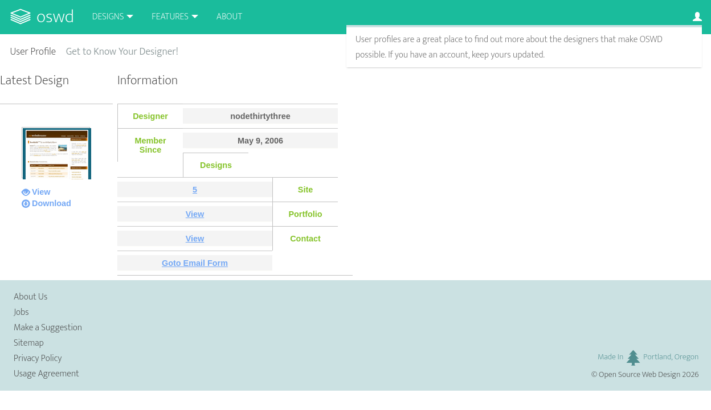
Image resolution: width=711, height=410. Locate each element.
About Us (30, 297)
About (229, 16)
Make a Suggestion (48, 327)
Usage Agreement (46, 374)
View (41, 191)
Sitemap (29, 343)
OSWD (55, 17)
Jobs (21, 312)
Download (51, 203)
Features (170, 16)
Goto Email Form (195, 263)
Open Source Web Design (639, 375)
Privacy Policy (38, 358)
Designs (108, 16)
